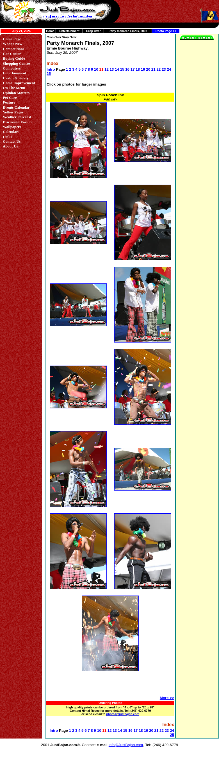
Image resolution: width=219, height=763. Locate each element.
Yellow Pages (13, 112)
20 (148, 69)
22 (158, 69)
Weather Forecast (17, 117)
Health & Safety (16, 78)
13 (112, 69)
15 (122, 69)
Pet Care (10, 97)
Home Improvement (19, 83)
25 (49, 73)
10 (96, 69)
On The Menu (14, 88)
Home (50, 31)
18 (138, 69)
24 (169, 69)
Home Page (12, 39)
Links (7, 137)
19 (143, 69)
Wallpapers (12, 127)
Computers (12, 68)
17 (133, 69)
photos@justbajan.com (122, 714)
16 (127, 69)
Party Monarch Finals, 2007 (128, 31)
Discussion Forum (17, 122)
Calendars (11, 131)
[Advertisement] (110, 686)
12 (106, 69)
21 (153, 69)
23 (164, 69)
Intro (51, 69)
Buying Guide (14, 58)
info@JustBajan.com (126, 745)
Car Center (12, 54)
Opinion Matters (16, 93)
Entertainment (69, 31)
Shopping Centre (16, 63)
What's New (12, 44)
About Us (10, 146)
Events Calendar (16, 107)
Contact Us (11, 141)
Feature (9, 102)
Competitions (13, 49)
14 (117, 69)
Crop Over (93, 31)
